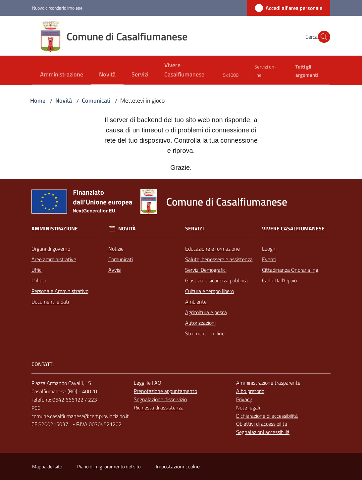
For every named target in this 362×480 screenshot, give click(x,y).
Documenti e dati (50, 302)
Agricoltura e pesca (206, 312)
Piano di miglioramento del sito (109, 466)
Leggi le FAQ (147, 383)
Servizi (194, 228)
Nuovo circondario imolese (57, 7)
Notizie (116, 249)
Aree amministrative (53, 259)
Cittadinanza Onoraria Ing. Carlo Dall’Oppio (290, 275)
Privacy (244, 399)
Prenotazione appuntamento (165, 391)
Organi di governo (50, 249)
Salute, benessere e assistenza (219, 259)
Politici (38, 280)
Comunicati (96, 100)
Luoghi (269, 249)
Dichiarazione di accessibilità (267, 416)
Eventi (269, 259)
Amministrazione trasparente (268, 383)
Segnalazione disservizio (160, 399)
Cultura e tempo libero (209, 291)
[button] (322, 37)
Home (37, 100)
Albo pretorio (250, 391)
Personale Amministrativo (59, 291)
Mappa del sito (47, 466)
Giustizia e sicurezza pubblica (216, 280)
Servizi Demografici (206, 270)
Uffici (36, 270)
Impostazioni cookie (178, 466)
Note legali (248, 407)
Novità (63, 100)
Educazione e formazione (212, 249)
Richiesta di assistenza (158, 407)
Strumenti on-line (205, 333)
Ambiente (196, 302)
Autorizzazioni (200, 323)
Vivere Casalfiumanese (293, 228)
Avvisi (114, 270)
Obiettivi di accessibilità (261, 424)
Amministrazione (54, 228)
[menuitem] (61, 75)
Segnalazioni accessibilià (262, 432)
